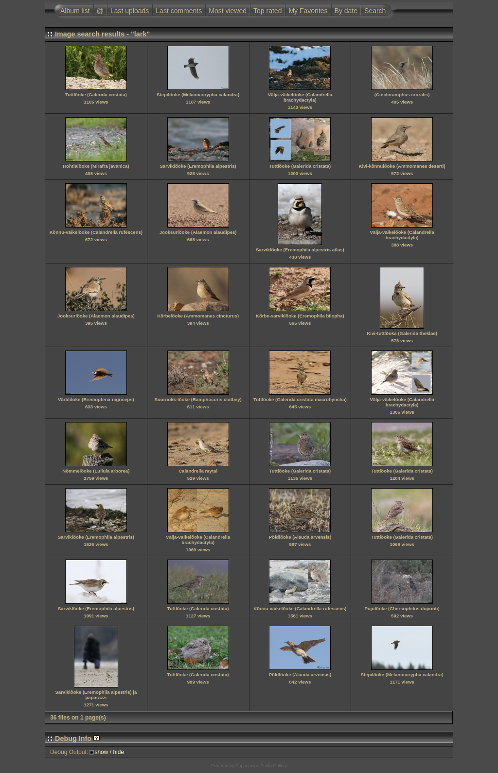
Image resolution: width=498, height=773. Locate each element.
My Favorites (307, 11)
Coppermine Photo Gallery (261, 765)
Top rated (267, 11)
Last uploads (129, 11)
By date (346, 11)
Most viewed (228, 11)
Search (375, 11)
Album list (75, 11)
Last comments (179, 11)
